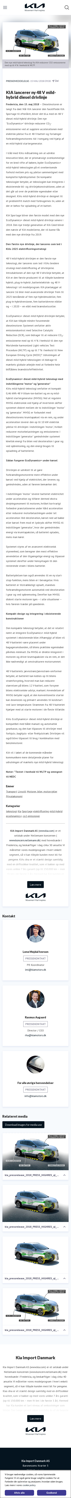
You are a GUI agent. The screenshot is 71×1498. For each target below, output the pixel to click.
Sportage (27, 811)
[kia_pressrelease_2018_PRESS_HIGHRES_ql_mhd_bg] (35, 1203)
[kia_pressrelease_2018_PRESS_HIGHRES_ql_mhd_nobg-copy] (35, 1306)
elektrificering (41, 811)
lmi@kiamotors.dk (35, 969)
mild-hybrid (56, 811)
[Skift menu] (5, 7)
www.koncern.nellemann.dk (24, 840)
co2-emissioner (31, 816)
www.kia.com (46, 830)
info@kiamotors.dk (35, 1096)
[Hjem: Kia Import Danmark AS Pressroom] (34, 7)
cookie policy (29, 1485)
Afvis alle (19, 1493)
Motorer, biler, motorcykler (42, 791)
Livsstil (22, 791)
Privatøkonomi (14, 796)
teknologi (11, 811)
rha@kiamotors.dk (35, 1035)
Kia (19, 811)
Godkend (51, 1493)
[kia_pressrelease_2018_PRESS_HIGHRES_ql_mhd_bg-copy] (35, 1151)
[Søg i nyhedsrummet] (66, 7)
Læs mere (35, 884)
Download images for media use (23, 1124)
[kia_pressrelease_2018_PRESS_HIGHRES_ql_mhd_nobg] (35, 1255)
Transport (11, 791)
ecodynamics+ (14, 816)
